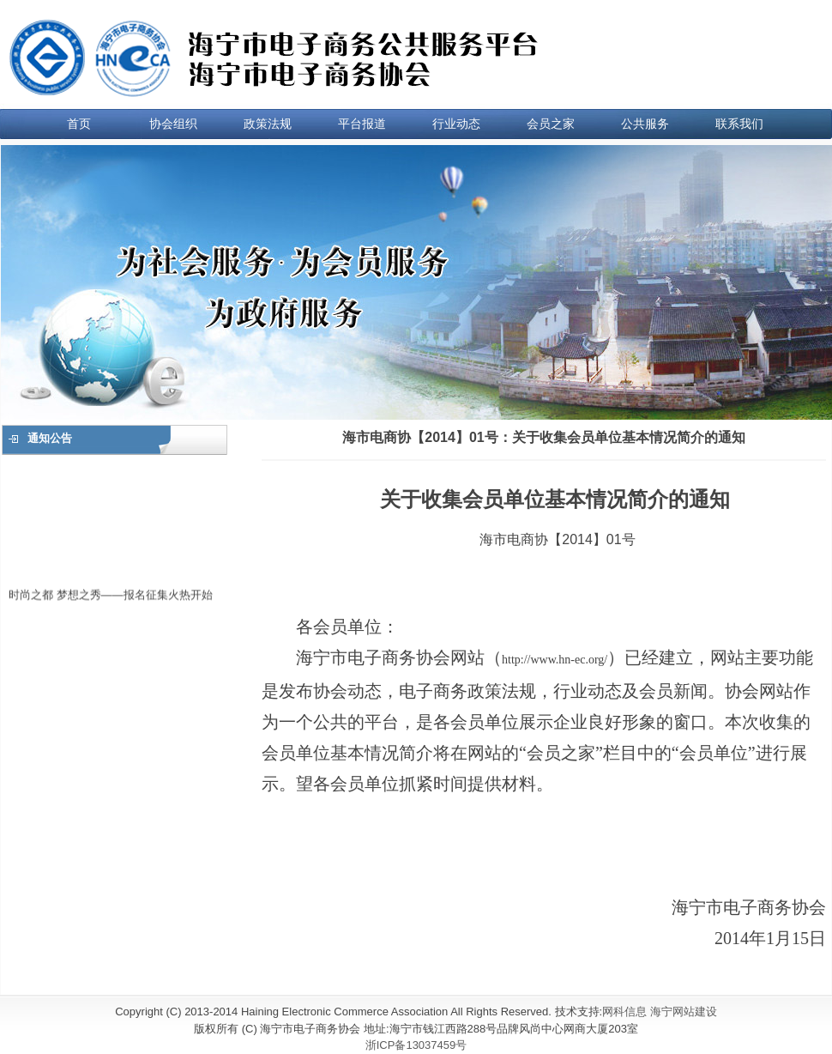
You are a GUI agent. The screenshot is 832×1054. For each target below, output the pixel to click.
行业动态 (456, 123)
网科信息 (624, 1011)
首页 (79, 123)
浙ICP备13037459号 (416, 1045)
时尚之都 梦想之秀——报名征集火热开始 (111, 597)
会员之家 (551, 123)
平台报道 (362, 123)
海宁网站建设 (683, 1011)
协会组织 (173, 123)
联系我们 (739, 123)
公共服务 (645, 123)
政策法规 (268, 123)
